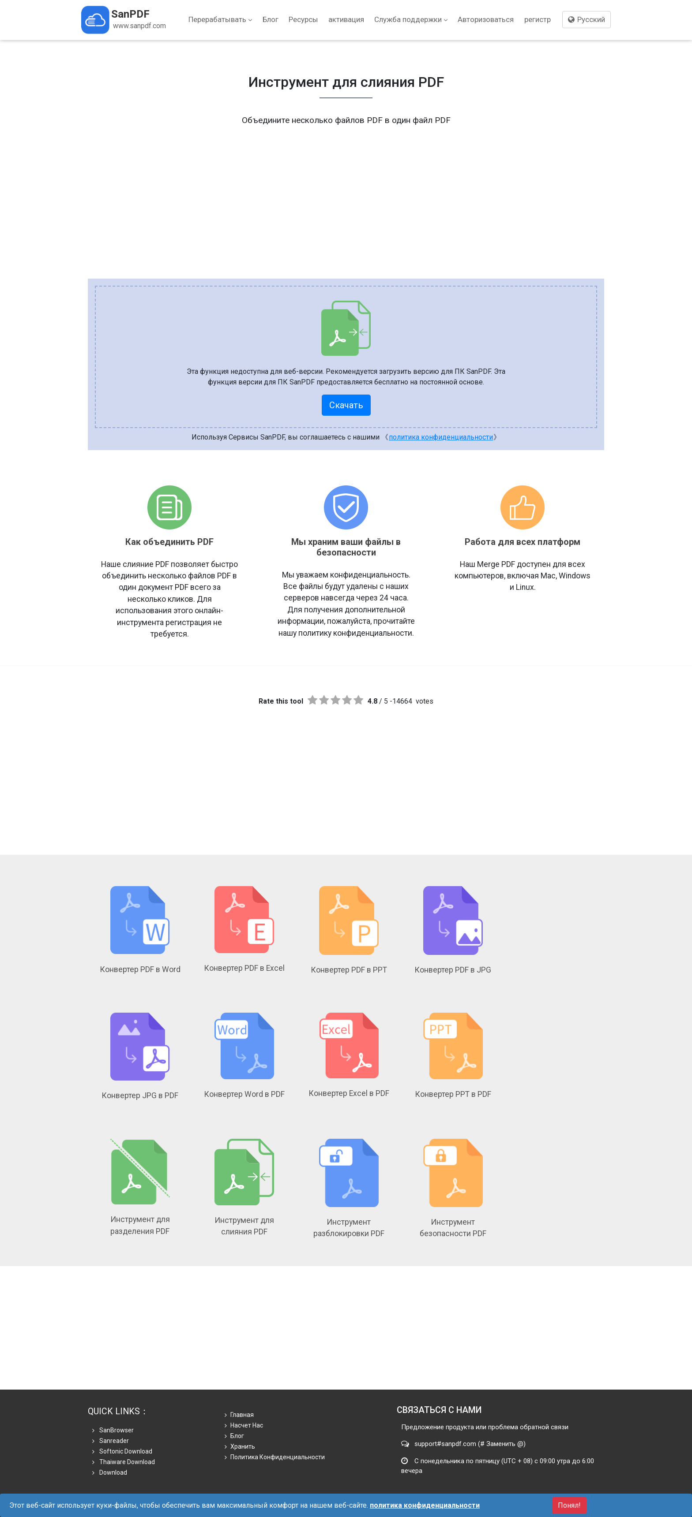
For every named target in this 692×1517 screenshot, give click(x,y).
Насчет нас (244, 1416)
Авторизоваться (486, 19)
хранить (240, 1437)
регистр (537, 19)
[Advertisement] (346, 188)
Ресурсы (303, 19)
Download (109, 1463)
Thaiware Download (123, 1452)
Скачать (346, 405)
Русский (586, 19)
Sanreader (110, 1431)
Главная (239, 1405)
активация (346, 19)
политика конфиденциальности (441, 437)
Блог (270, 19)
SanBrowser (113, 1420)
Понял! (569, 1505)
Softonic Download (122, 1442)
